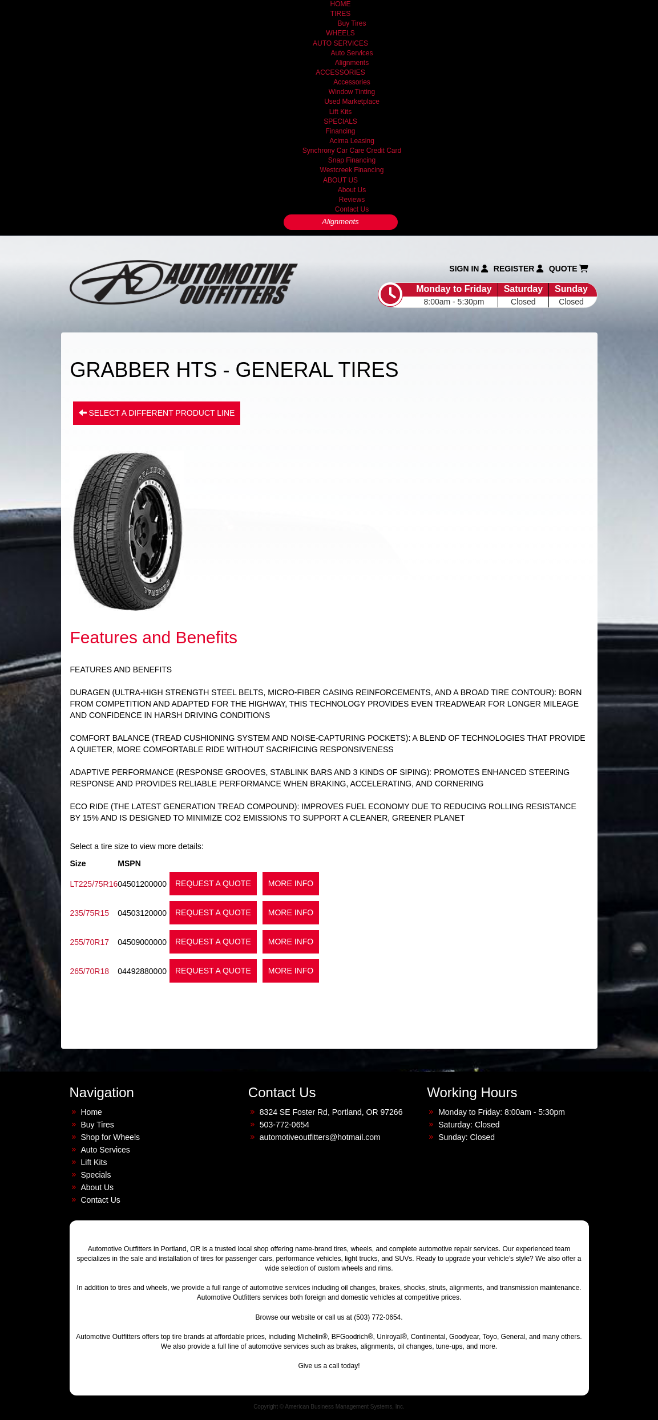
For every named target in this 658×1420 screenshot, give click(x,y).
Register (518, 268)
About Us (352, 190)
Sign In (468, 268)
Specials (96, 1174)
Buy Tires (351, 23)
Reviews (352, 200)
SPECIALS (340, 121)
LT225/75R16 (94, 883)
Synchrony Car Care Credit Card (351, 151)
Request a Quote (213, 883)
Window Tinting (352, 92)
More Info (290, 883)
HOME (340, 4)
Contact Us (352, 209)
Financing (340, 131)
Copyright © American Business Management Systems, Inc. (329, 1406)
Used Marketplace (352, 102)
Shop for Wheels (110, 1137)
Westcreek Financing (352, 170)
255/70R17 (90, 942)
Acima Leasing (351, 141)
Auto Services (351, 53)
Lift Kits (340, 112)
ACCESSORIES (340, 72)
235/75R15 (90, 913)
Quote (569, 268)
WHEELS (340, 33)
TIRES (340, 14)
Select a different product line (157, 412)
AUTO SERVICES (340, 43)
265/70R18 (90, 971)
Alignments (352, 63)
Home (91, 1112)
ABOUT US (340, 180)
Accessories (351, 82)
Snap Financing (352, 160)
